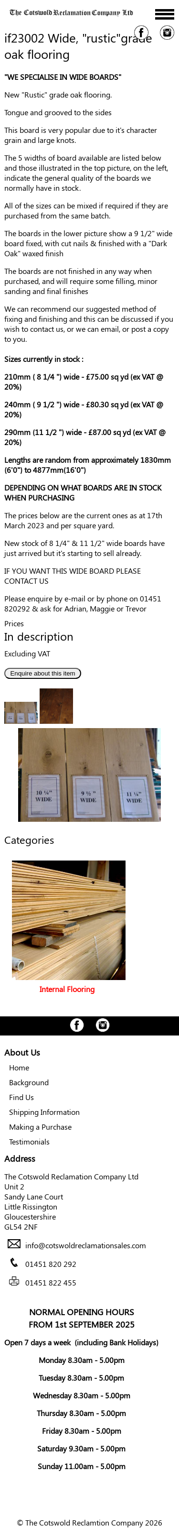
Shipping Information (44, 1112)
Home (19, 1067)
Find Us (21, 1097)
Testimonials (29, 1141)
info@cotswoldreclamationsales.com (85, 1245)
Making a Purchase (40, 1127)
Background (29, 1082)
